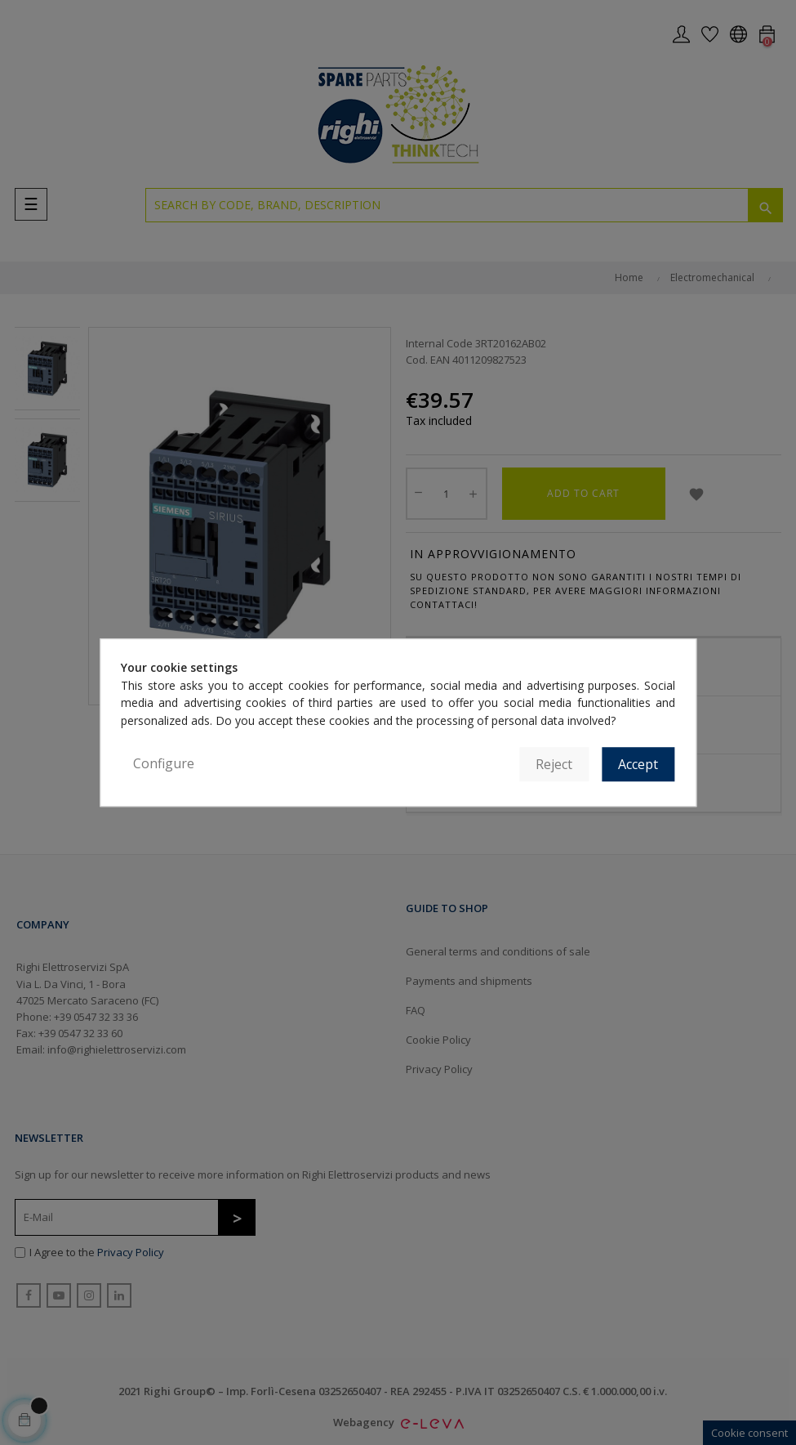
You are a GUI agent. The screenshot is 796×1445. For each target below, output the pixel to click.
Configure (163, 763)
